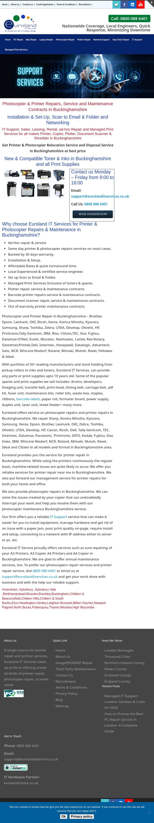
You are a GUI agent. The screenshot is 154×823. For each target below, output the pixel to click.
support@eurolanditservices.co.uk (100, 196)
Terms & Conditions (66, 4)
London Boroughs (119, 650)
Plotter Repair (84, 40)
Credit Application (44, 4)
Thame (54, 607)
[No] (149, 813)
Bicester (32, 594)
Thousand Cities (117, 656)
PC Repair (18, 40)
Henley (41, 603)
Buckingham (60, 594)
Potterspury (40, 607)
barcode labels (28, 399)
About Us (62, 656)
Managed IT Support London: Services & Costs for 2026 (124, 702)
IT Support (137, 40)
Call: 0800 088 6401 (129, 18)
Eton (15, 603)
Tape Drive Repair (120, 40)
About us (15, 4)
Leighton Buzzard (59, 603)
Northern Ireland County (124, 662)
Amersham (9, 589)
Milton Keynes (83, 603)
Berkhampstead (14, 594)
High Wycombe (83, 607)
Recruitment (84, 4)
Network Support (101, 40)
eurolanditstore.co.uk (21, 783)
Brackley (44, 594)
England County (117, 681)
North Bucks (22, 607)
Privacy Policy (66, 693)
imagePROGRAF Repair (73, 662)
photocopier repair (19, 679)
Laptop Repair (46, 40)
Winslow (66, 607)
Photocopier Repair (65, 40)
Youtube (141, 5)
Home (5, 4)
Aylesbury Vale (45, 589)
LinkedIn (133, 5)
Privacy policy (82, 816)
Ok (64, 816)
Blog (59, 699)
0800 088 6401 (96, 204)
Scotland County (117, 675)
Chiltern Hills (30, 598)
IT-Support (58, 516)
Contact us (28, 4)
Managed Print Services (16, 50)
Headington (27, 603)
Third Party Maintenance (75, 669)
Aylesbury (26, 589)
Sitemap (62, 706)
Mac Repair (31, 40)
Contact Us (64, 675)
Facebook (125, 5)
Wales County (115, 669)
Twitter (116, 5)
